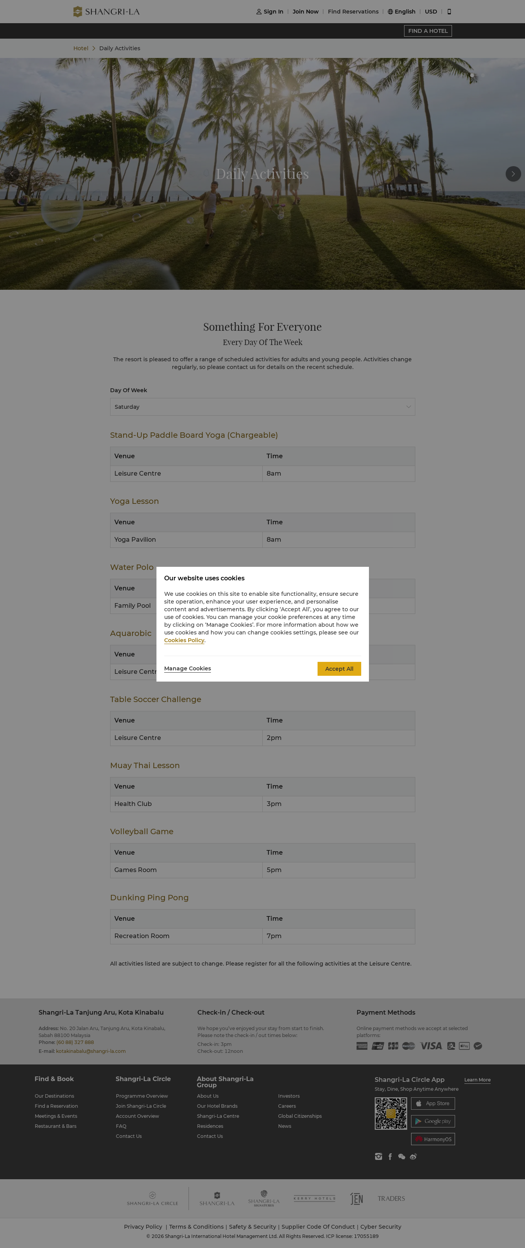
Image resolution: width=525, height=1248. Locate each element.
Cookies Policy (184, 640)
